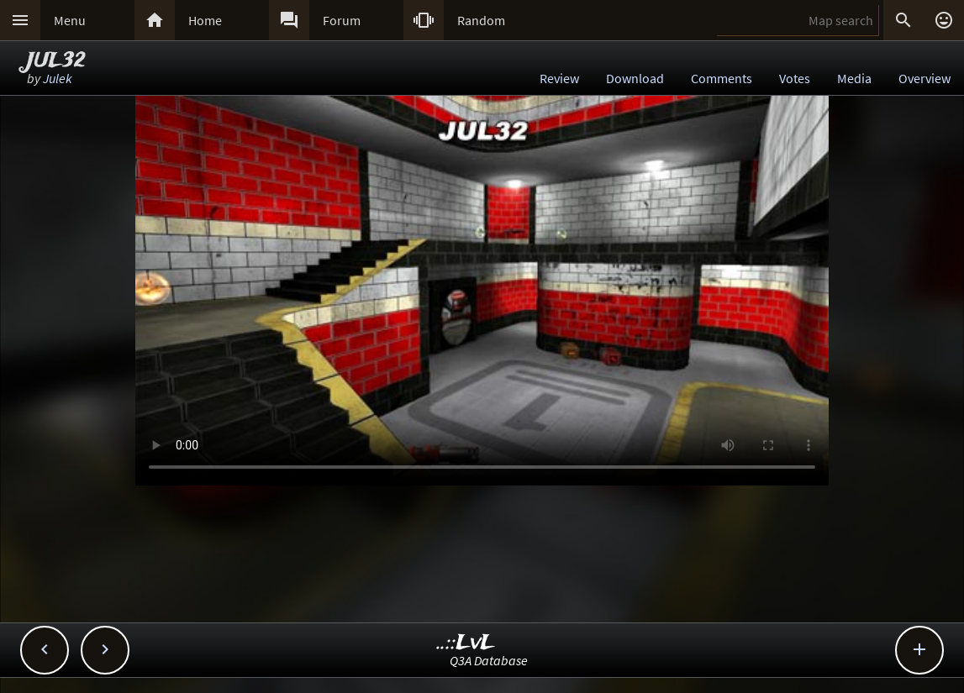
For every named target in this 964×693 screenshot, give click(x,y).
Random (481, 20)
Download (635, 78)
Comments (721, 78)
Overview (924, 78)
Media (854, 78)
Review (559, 78)
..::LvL (466, 643)
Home (205, 20)
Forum (342, 20)
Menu (70, 20)
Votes (794, 78)
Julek (57, 78)
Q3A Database (489, 660)
